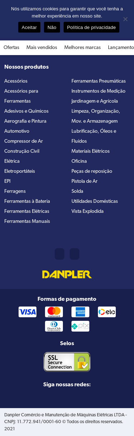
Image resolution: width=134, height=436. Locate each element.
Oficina (79, 161)
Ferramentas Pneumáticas (98, 81)
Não (52, 27)
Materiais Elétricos (90, 151)
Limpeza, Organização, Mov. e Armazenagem (95, 116)
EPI (7, 181)
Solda (77, 191)
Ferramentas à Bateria (27, 201)
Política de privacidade (91, 27)
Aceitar (29, 27)
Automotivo (16, 131)
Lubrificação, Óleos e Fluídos (93, 136)
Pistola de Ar (84, 181)
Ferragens (15, 191)
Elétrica (12, 161)
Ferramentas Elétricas (26, 211)
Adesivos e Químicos (26, 111)
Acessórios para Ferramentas (21, 96)
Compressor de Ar (23, 141)
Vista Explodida (87, 211)
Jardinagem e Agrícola (94, 101)
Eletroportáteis (19, 171)
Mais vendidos (41, 47)
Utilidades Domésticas (94, 201)
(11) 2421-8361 (59, 254)
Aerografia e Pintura (25, 121)
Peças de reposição (91, 171)
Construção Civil (21, 151)
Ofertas (11, 47)
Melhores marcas (82, 47)
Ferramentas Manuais (27, 221)
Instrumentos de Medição (98, 91)
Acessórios (16, 81)
